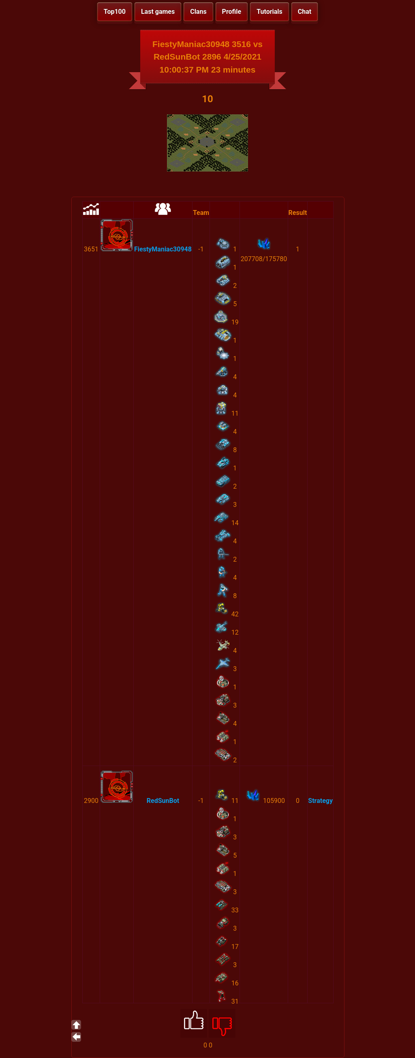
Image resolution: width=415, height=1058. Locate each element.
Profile (232, 11)
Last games (158, 11)
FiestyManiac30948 (163, 249)
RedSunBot (163, 801)
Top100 (115, 11)
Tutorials (269, 11)
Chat (304, 11)
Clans (198, 11)
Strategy (320, 801)
